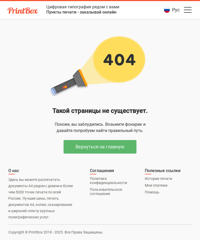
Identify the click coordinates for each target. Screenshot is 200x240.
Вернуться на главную (100, 146)
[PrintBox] (23, 11)
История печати (158, 178)
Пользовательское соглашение (106, 191)
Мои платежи (156, 185)
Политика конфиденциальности (108, 180)
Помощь (152, 192)
